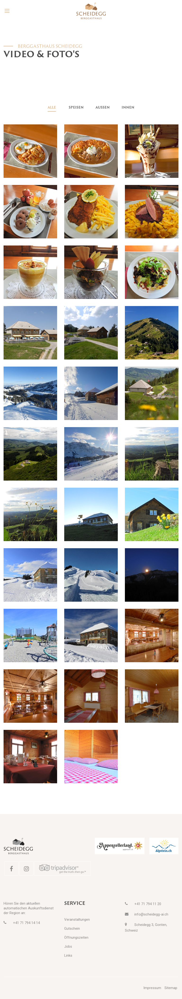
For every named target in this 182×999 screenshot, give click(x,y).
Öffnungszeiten (76, 937)
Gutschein (72, 928)
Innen (128, 107)
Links (68, 955)
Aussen (103, 107)
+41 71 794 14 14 (26, 923)
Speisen (76, 107)
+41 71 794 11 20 (147, 904)
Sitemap (170, 988)
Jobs (68, 946)
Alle (52, 107)
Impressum (152, 988)
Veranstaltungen (77, 919)
